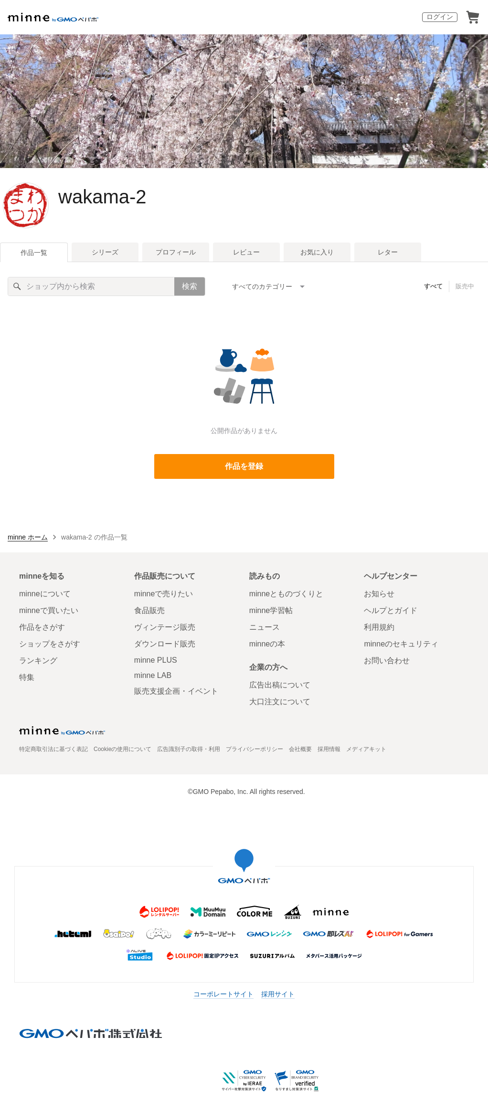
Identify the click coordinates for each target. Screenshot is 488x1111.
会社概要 (300, 749)
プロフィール (176, 252)
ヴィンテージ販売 (164, 627)
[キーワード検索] (91, 286)
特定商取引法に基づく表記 (53, 749)
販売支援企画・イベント (176, 691)
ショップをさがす (49, 644)
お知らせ (379, 594)
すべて (433, 286)
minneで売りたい (163, 594)
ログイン (439, 17)
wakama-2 (102, 196)
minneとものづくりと (286, 594)
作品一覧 (34, 252)
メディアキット (366, 749)
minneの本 (267, 644)
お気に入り (317, 252)
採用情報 (329, 749)
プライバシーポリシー (254, 749)
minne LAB (152, 675)
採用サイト (278, 994)
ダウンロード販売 (164, 644)
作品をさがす (42, 627)
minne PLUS (155, 660)
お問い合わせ (387, 660)
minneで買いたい (48, 610)
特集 (26, 677)
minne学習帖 (271, 610)
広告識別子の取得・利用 (188, 749)
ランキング (38, 660)
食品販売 (149, 610)
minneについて (45, 594)
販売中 (465, 286)
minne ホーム (28, 537)
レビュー (246, 252)
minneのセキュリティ (401, 644)
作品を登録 (244, 466)
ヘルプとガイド (390, 610)
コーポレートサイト (223, 994)
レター (388, 252)
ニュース (264, 627)
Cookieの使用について (122, 749)
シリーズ (105, 252)
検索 (189, 286)
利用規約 (379, 627)
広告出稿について (279, 685)
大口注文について (279, 702)
